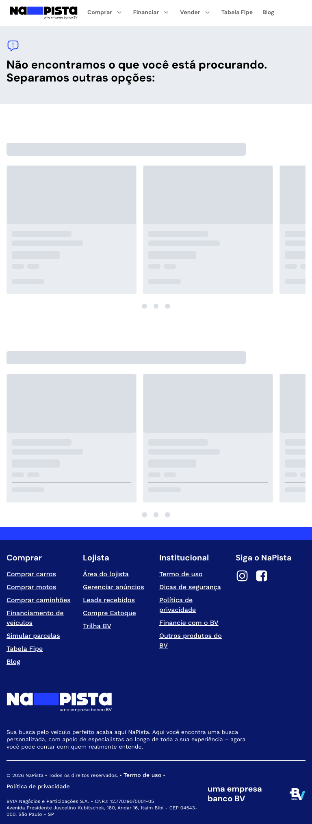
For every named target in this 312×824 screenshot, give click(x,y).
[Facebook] (261, 577)
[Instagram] (242, 577)
